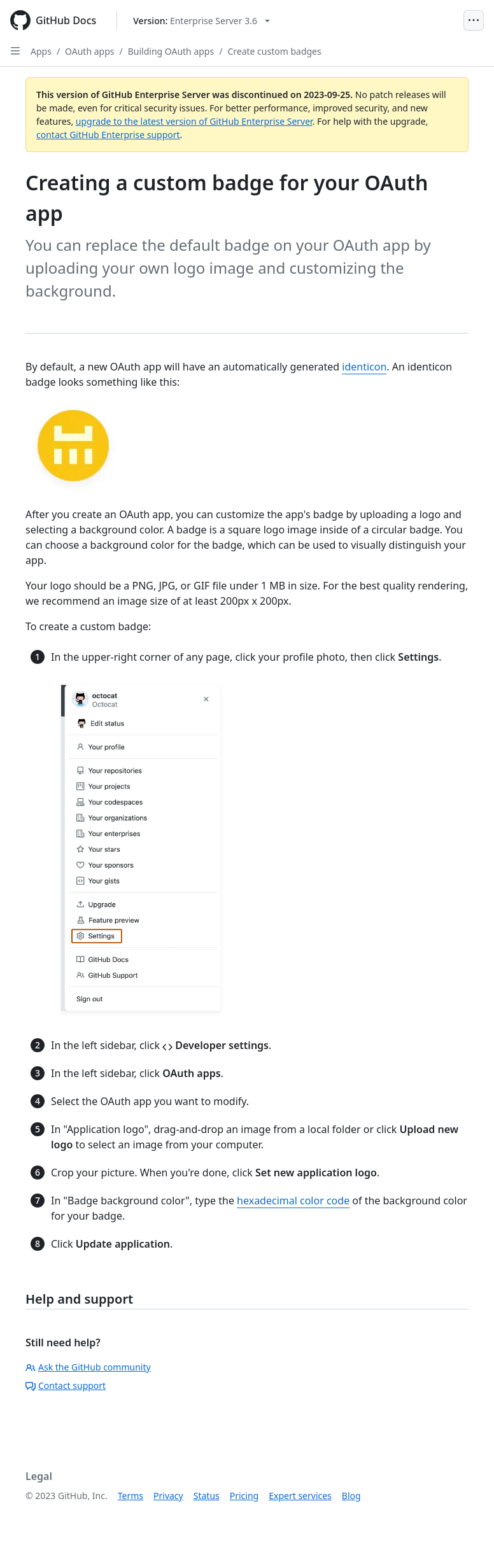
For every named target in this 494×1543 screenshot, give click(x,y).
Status (207, 1496)
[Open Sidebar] (15, 51)
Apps (41, 51)
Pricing (244, 1496)
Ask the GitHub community (88, 1367)
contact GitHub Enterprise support (108, 135)
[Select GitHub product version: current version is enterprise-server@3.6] (201, 21)
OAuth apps (89, 51)
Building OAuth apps (171, 51)
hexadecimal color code (293, 1201)
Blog (351, 1496)
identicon (364, 367)
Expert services (300, 1496)
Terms (130, 1496)
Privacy (168, 1496)
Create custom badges (274, 51)
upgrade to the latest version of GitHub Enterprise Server (194, 121)
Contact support (65, 1385)
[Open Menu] (473, 20)
